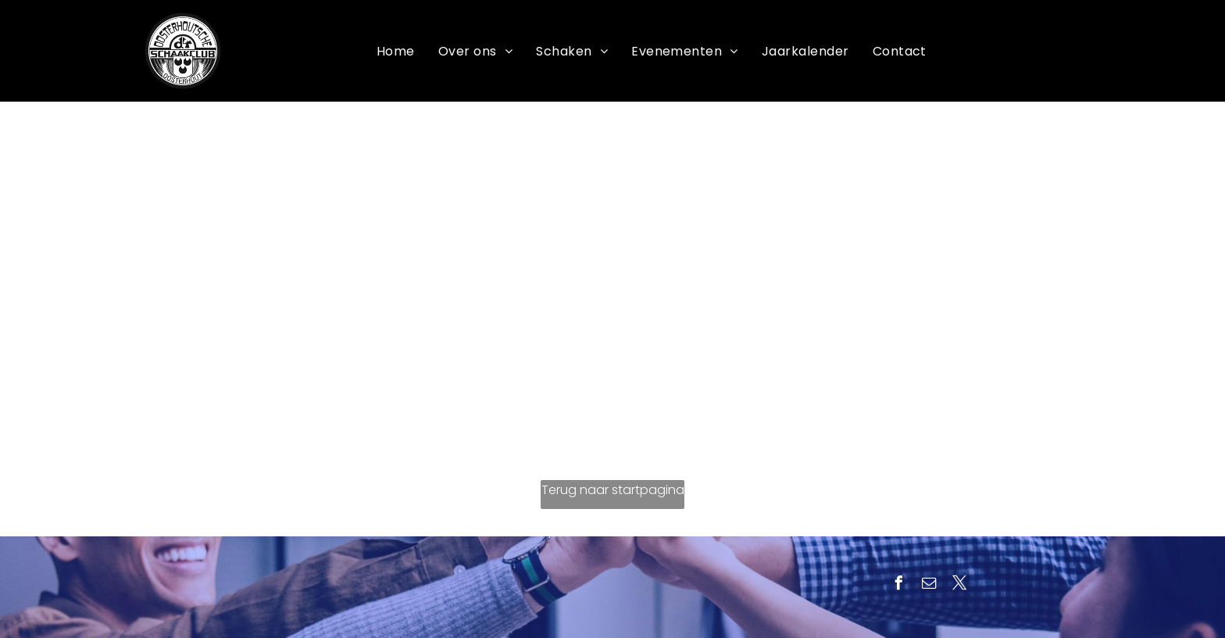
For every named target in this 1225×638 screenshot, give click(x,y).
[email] (929, 585)
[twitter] (959, 585)
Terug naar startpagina (612, 490)
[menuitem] (396, 51)
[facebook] (898, 585)
